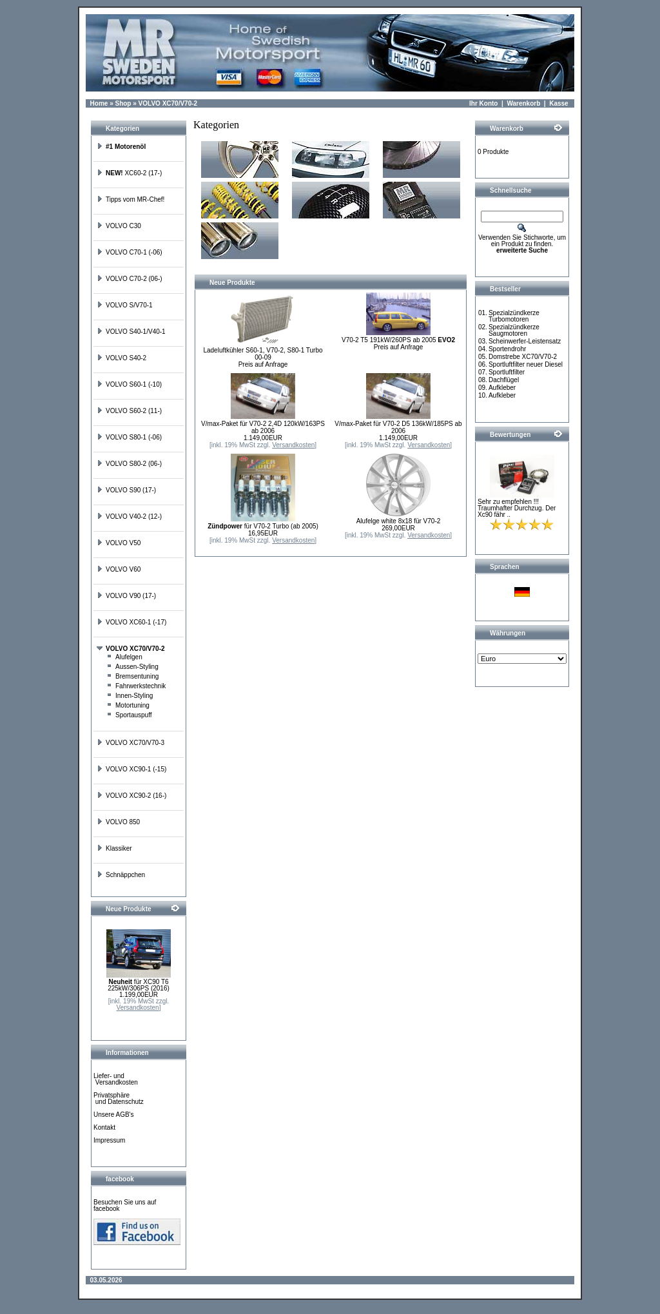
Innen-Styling (129, 695)
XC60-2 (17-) (129, 173)
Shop (123, 103)
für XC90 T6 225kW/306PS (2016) (139, 985)
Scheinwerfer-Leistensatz (525, 341)
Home (99, 103)
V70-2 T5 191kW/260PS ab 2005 (398, 339)
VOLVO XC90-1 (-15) (131, 769)
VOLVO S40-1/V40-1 (131, 331)
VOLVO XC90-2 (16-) (131, 795)
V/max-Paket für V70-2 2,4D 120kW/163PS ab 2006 (263, 427)
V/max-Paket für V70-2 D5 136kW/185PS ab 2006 (398, 427)
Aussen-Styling (132, 666)
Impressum (109, 1140)
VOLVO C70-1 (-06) (129, 252)
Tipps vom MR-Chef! (130, 199)
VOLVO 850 (118, 822)
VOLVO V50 (119, 542)
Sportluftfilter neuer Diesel (526, 364)
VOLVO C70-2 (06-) (129, 278)
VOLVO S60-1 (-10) (129, 384)
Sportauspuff (129, 715)
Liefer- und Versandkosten (115, 1079)
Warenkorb (523, 103)
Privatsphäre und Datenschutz (118, 1098)
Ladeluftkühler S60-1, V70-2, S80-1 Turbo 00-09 (262, 354)
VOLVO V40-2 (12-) (129, 516)
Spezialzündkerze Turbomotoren (514, 316)
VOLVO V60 (119, 569)
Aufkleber (502, 387)
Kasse (558, 103)
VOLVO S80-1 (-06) (129, 437)
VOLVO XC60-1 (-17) (131, 622)
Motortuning (128, 705)
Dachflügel (504, 379)
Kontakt (104, 1127)
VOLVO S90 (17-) (126, 490)
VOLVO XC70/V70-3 (130, 742)
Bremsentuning (132, 676)
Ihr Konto (483, 103)
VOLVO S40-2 (121, 358)
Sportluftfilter (507, 372)
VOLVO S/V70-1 (125, 305)
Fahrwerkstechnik (136, 686)
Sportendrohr (507, 349)
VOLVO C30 (119, 225)
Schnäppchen (121, 874)
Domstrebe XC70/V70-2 (523, 356)
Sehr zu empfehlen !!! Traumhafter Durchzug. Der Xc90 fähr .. (517, 508)
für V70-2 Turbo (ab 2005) (263, 526)
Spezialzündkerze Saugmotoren (514, 330)
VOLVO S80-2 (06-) (129, 463)
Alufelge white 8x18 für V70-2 (398, 521)
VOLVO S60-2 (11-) (129, 410)
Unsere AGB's (113, 1114)
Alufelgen (124, 657)
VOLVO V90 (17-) (126, 595)
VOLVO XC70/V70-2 (168, 103)
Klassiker (114, 848)
